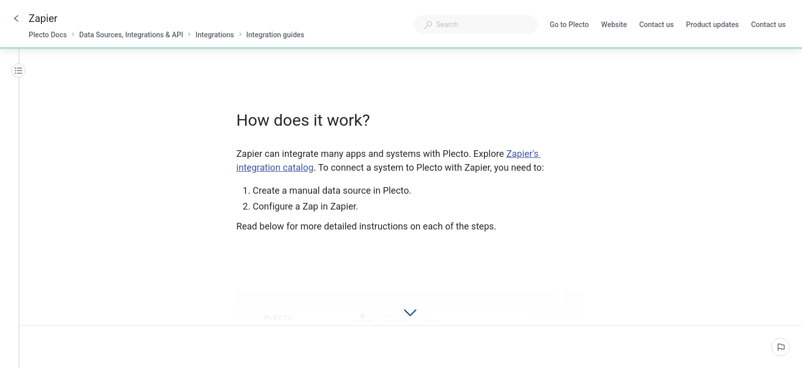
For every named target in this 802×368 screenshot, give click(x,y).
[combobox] (476, 24)
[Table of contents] (18, 70)
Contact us (656, 25)
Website (614, 25)
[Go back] (16, 18)
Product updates (712, 25)
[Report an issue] (780, 347)
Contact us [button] (768, 24)
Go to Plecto (569, 25)
